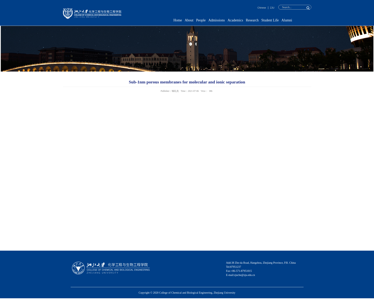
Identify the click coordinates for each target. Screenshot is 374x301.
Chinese (261, 7)
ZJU (272, 7)
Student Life (270, 20)
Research (252, 20)
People (201, 20)
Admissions (216, 20)
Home (178, 20)
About (189, 20)
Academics (235, 20)
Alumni (286, 20)
